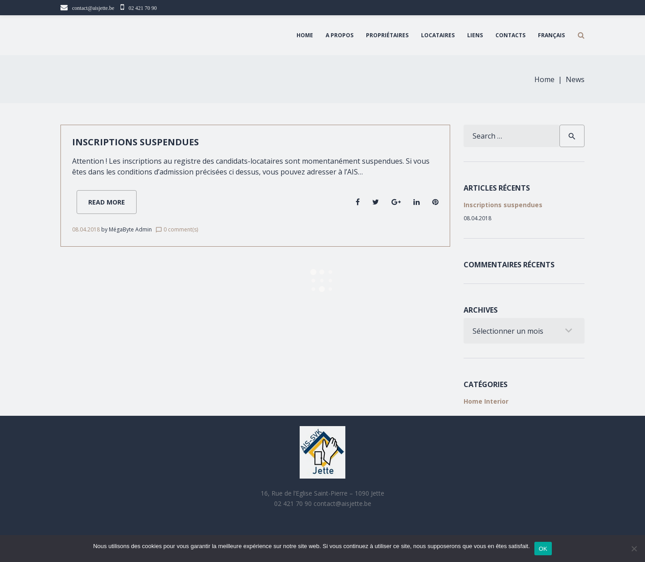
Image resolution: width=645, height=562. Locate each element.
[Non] (633, 548)
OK (543, 548)
